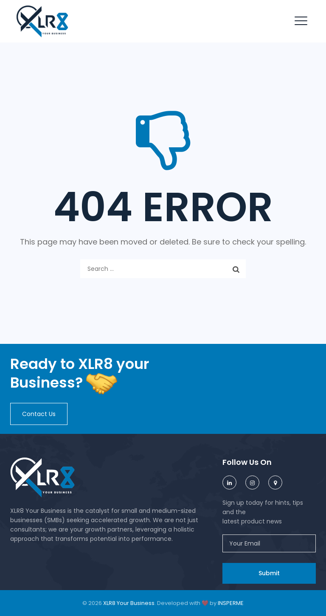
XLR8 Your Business (129, 603)
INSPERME (231, 603)
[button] (38, 414)
